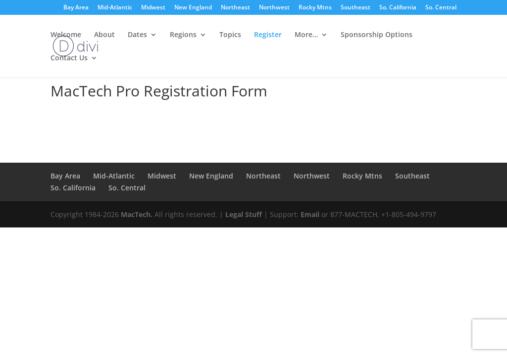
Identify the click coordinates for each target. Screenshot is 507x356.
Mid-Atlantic (115, 7)
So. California (397, 7)
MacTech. (136, 214)
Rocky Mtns (315, 7)
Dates (137, 35)
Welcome (66, 35)
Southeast (355, 7)
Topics (230, 35)
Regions (183, 35)
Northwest (274, 7)
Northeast (235, 7)
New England (193, 7)
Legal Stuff (243, 214)
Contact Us (69, 58)
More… (306, 35)
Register (268, 35)
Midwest (153, 7)
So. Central (440, 7)
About (104, 35)
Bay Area (76, 7)
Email (310, 214)
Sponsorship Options (376, 35)
